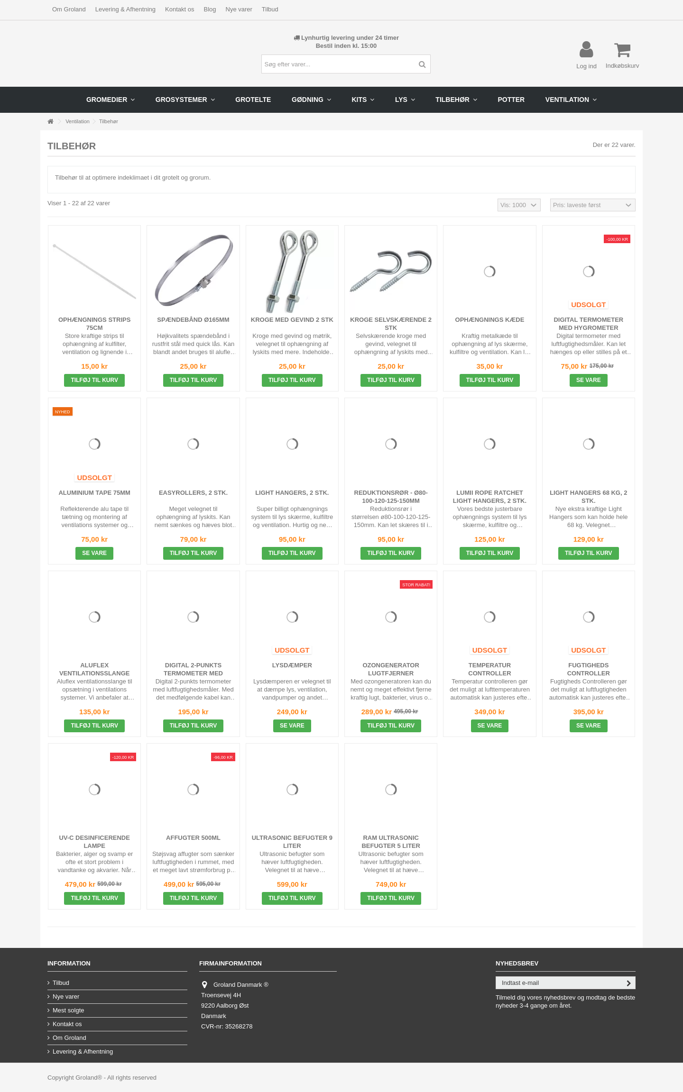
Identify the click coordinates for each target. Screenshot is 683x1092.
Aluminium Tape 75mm (94, 492)
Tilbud (270, 9)
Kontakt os (179, 9)
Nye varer (239, 9)
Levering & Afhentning (125, 9)
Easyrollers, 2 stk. (193, 492)
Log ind (586, 66)
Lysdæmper (292, 665)
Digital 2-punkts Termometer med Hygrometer (193, 673)
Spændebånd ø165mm (193, 319)
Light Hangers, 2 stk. (292, 492)
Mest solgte (68, 1010)
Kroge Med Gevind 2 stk (292, 319)
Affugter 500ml (193, 837)
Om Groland (69, 9)
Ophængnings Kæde (490, 319)
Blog (209, 9)
